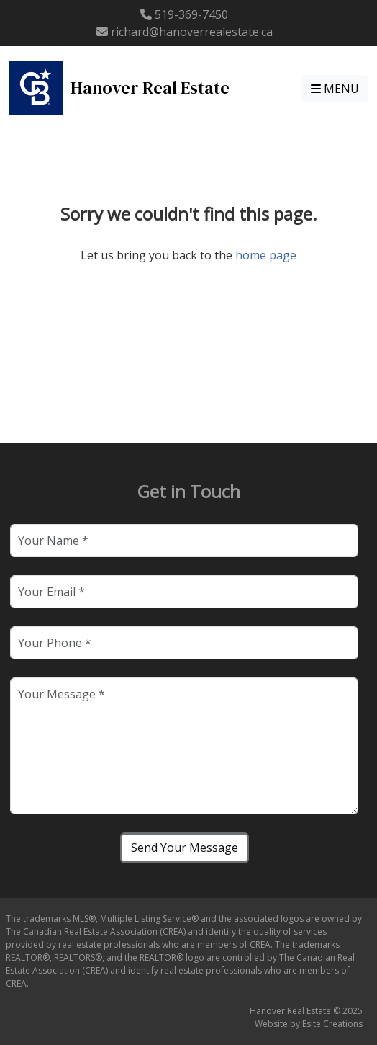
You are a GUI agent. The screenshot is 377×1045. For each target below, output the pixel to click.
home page (265, 255)
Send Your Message (184, 847)
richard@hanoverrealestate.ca (192, 32)
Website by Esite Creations (309, 1024)
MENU (335, 89)
